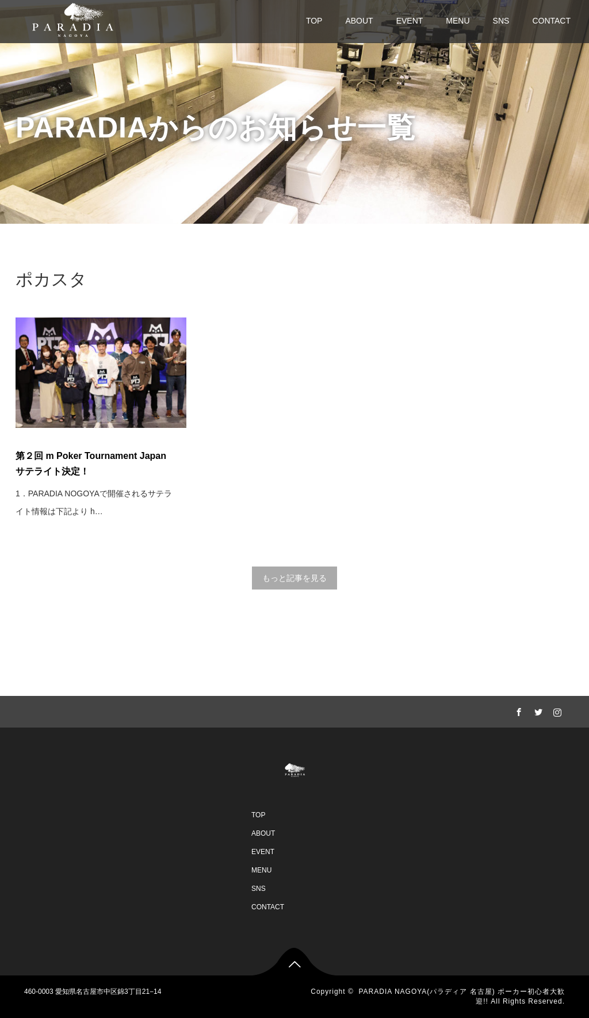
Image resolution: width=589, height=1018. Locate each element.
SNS (501, 20)
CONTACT (551, 20)
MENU (457, 20)
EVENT (409, 20)
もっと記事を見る (294, 578)
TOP (314, 20)
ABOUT (359, 20)
